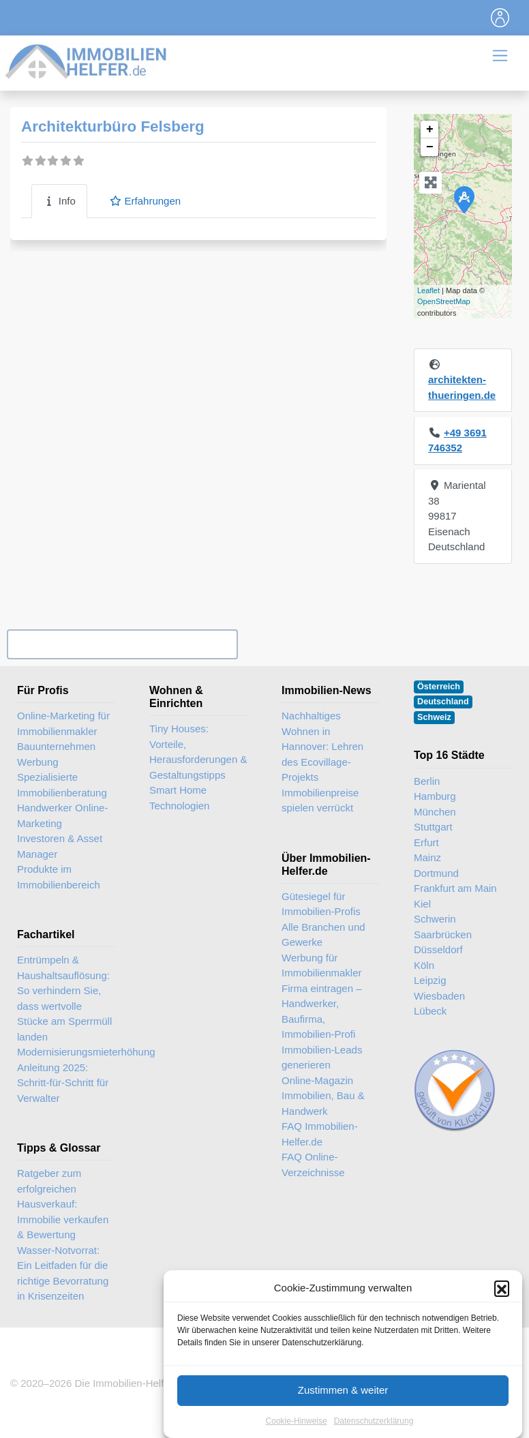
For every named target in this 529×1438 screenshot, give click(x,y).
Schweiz (434, 717)
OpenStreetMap (443, 301)
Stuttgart (433, 827)
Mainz (427, 857)
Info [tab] (59, 201)
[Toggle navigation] (500, 17)
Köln (424, 965)
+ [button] (430, 129)
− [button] (430, 147)
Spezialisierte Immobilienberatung (62, 784)
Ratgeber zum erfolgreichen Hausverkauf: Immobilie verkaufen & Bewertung (62, 1203)
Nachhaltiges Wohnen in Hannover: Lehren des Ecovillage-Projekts (322, 746)
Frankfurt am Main (455, 888)
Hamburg (435, 796)
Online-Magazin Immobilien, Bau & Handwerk (323, 1096)
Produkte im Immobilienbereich (58, 876)
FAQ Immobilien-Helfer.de (320, 1134)
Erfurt (426, 842)
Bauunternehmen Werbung (56, 754)
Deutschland (443, 701)
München (435, 812)
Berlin (427, 781)
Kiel (422, 904)
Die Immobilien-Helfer (123, 1383)
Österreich (438, 686)
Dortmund (436, 873)
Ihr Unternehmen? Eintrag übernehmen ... (122, 644)
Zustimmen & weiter (343, 1411)
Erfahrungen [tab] (145, 201)
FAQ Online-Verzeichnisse (313, 1164)
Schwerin (435, 919)
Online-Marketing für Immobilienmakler (63, 723)
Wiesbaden (439, 996)
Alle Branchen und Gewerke (323, 934)
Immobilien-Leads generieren (322, 1057)
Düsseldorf (438, 949)
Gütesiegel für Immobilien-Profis (321, 904)
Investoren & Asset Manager (59, 846)
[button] (502, 1309)
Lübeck (430, 1011)
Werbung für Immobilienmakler (322, 965)
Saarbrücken (443, 934)
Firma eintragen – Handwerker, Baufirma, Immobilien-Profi (322, 1011)
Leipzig (430, 980)
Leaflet (428, 290)
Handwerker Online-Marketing (62, 815)
